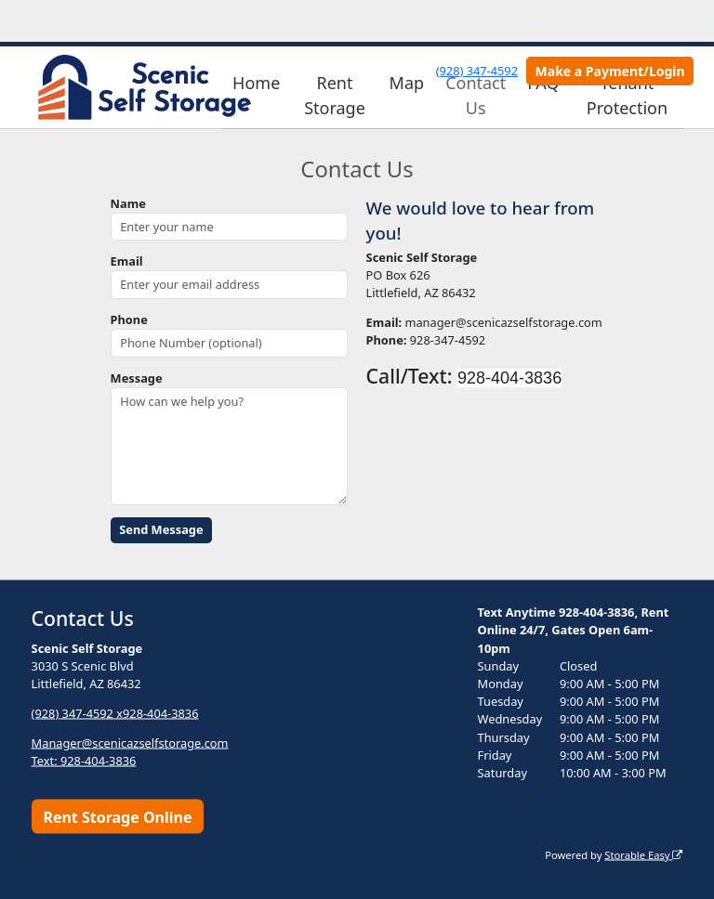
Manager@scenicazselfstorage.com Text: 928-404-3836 (130, 751)
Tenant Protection (627, 95)
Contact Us (475, 95)
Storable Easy (643, 854)
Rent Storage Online (117, 816)
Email (127, 261)
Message (137, 378)
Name (128, 203)
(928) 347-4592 (477, 70)
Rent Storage (334, 95)
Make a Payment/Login (610, 71)
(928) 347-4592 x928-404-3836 (115, 712)
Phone (129, 319)
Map (407, 83)
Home (256, 83)
